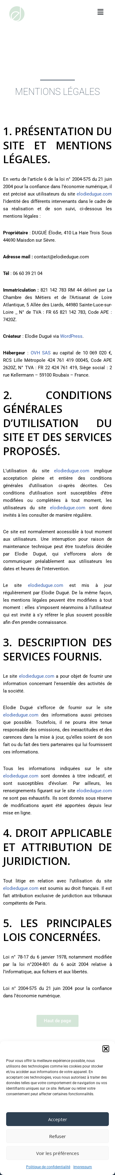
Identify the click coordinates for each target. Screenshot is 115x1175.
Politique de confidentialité (48, 1167)
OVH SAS (41, 353)
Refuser (57, 1136)
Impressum (82, 1167)
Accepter (57, 1119)
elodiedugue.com (94, 194)
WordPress (71, 336)
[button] (106, 1049)
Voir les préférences (57, 1153)
